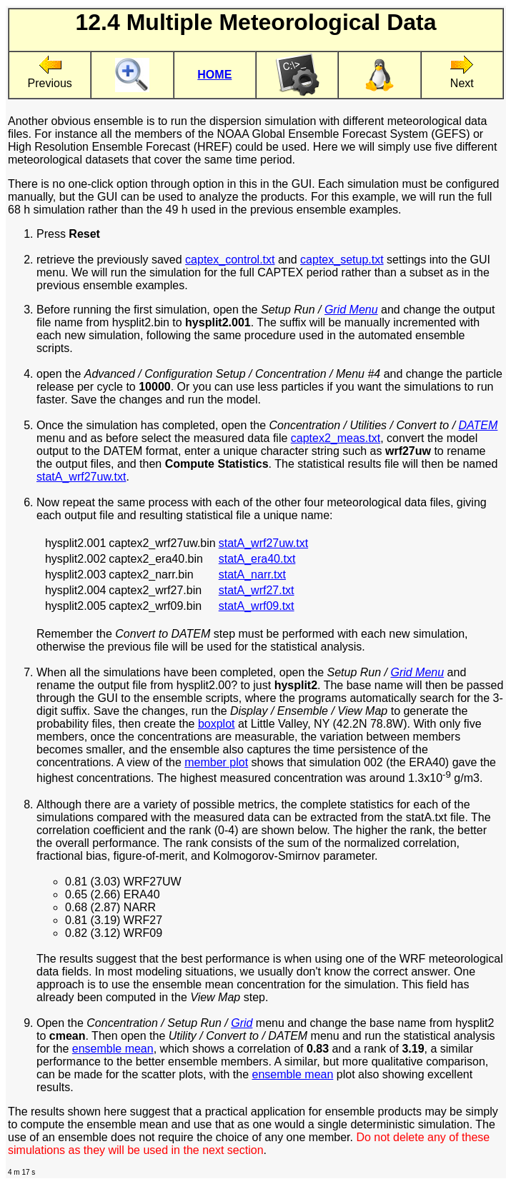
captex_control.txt (229, 260)
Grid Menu (351, 309)
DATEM (478, 425)
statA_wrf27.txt (256, 590)
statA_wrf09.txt (256, 606)
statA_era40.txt (257, 559)
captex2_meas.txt (335, 438)
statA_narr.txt (252, 574)
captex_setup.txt (342, 260)
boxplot (216, 724)
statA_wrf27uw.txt (81, 477)
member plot (216, 762)
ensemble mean (113, 1049)
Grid (241, 1023)
